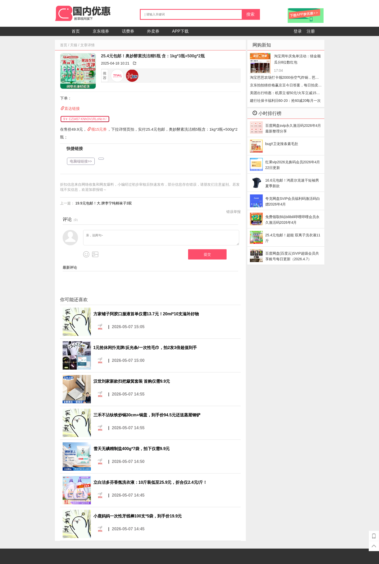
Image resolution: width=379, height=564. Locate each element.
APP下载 (180, 31)
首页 (76, 31)
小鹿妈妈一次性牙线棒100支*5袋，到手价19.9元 (137, 516)
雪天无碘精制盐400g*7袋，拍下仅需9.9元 (131, 448)
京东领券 (101, 31)
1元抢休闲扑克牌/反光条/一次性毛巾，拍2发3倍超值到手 (145, 347)
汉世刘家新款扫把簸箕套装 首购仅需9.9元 (131, 381)
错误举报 (233, 212)
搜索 (250, 14)
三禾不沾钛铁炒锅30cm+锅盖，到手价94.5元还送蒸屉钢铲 (146, 415)
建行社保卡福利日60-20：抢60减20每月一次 (285, 101)
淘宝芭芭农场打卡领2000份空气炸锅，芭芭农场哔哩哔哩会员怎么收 (284, 78)
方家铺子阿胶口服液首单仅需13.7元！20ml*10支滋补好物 (146, 314)
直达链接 (72, 108)
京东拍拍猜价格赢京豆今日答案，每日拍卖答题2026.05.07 (286, 86)
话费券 (128, 31)
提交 (207, 254)
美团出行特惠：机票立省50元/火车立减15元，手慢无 (283, 94)
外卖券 (153, 31)
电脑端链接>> (81, 161)
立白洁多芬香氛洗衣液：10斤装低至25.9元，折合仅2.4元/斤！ (150, 482)
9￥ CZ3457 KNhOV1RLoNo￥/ (84, 119)
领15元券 (99, 129)
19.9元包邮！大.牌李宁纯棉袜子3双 (103, 203)
